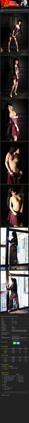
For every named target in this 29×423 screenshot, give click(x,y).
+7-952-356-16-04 (15, 340)
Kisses (5, 382)
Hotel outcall (20, 376)
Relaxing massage (14, 368)
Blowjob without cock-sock (9, 377)
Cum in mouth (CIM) (8, 388)
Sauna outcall (20, 380)
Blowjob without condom (9, 378)
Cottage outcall (21, 381)
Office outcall (20, 377)
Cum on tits (6, 386)
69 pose (5, 381)
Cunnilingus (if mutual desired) (10, 376)
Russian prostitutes (4, 10)
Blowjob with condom (8, 380)
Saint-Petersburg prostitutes (14, 10)
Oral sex (5, 369)
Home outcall (20, 378)
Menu (3, 7)
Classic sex (6, 368)
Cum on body (6, 389)
